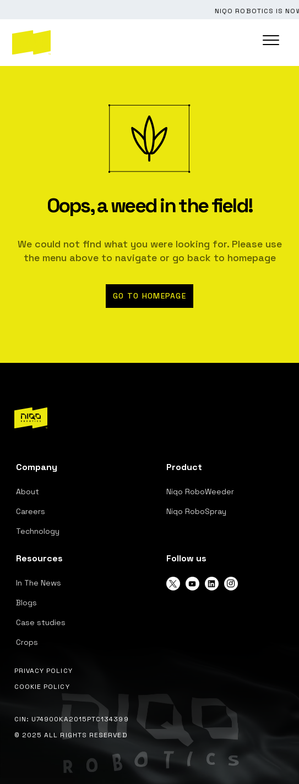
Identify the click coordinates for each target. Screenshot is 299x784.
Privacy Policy (43, 671)
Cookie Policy (42, 687)
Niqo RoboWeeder (200, 491)
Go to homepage (149, 296)
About (27, 491)
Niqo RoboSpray (196, 511)
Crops (27, 642)
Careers (30, 511)
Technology (37, 531)
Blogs (26, 603)
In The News (38, 583)
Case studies (41, 622)
